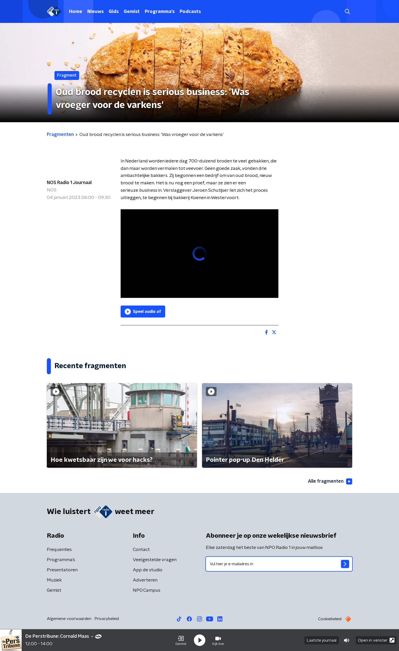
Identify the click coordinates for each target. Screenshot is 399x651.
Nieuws (95, 11)
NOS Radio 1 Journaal (69, 183)
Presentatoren (62, 570)
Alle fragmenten (330, 481)
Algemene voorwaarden (69, 619)
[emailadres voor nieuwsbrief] (279, 564)
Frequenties (59, 549)
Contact (141, 549)
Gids (114, 11)
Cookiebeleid (329, 619)
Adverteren (145, 580)
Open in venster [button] (376, 640)
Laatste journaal (321, 640)
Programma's (160, 11)
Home (75, 11)
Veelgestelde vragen (155, 560)
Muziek (54, 580)
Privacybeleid (106, 619)
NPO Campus (146, 590)
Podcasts (190, 11)
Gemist (132, 11)
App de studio (147, 570)
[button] (181, 640)
